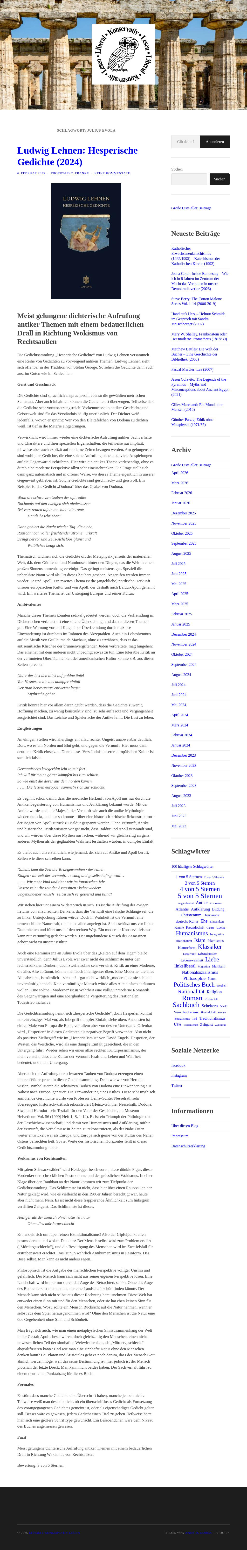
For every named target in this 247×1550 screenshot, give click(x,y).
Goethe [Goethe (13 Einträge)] (221, 927)
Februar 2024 (181, 735)
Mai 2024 (178, 705)
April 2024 (179, 715)
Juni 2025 (178, 574)
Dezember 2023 (183, 755)
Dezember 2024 (183, 634)
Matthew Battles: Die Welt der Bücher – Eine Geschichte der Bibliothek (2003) (194, 354)
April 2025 (179, 594)
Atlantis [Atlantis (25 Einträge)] (182, 909)
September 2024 (183, 664)
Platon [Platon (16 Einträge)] (212, 979)
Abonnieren (215, 142)
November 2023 (183, 765)
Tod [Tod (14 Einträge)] (194, 1018)
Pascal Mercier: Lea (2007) (192, 369)
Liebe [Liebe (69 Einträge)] (212, 959)
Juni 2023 (178, 816)
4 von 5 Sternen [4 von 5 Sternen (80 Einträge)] (200, 889)
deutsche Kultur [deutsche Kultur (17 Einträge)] (187, 921)
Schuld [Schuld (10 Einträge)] (223, 1006)
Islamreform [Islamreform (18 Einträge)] (187, 948)
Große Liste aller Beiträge (191, 208)
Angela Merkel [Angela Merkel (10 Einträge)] (185, 903)
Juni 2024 (178, 695)
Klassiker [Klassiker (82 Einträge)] (210, 947)
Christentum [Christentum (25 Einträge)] (191, 915)
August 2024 (181, 675)
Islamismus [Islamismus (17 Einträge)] (216, 941)
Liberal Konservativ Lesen (54, 1533)
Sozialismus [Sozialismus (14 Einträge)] (182, 1018)
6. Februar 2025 (31, 173)
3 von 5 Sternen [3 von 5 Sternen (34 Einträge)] (200, 883)
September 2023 (183, 785)
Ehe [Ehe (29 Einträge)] (203, 921)
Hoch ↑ (223, 1533)
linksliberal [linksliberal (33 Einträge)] (185, 965)
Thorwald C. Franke (70, 173)
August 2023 (181, 796)
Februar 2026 (181, 493)
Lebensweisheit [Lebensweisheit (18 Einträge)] (192, 960)
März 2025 (179, 604)
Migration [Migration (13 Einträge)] (204, 966)
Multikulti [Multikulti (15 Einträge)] (218, 966)
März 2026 (179, 483)
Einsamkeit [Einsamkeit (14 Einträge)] (217, 921)
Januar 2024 (180, 745)
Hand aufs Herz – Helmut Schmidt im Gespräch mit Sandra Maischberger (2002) (198, 319)
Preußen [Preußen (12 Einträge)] (221, 985)
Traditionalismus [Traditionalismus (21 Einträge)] (212, 1018)
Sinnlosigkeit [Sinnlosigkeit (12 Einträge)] (208, 1012)
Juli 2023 (178, 806)
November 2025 (183, 523)
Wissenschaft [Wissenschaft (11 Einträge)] (191, 1024)
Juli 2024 (178, 685)
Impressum (179, 1136)
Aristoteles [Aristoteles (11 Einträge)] (216, 903)
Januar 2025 (180, 624)
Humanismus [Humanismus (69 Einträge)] (192, 933)
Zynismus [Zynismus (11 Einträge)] (220, 1024)
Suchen (177, 169)
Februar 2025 (181, 614)
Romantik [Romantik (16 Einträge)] (211, 999)
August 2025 (181, 553)
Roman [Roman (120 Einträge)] (192, 998)
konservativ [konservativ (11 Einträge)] (189, 953)
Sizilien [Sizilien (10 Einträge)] (222, 1012)
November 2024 (183, 644)
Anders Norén (198, 1533)
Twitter (176, 1085)
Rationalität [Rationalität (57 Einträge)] (191, 991)
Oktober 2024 (181, 654)
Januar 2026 (180, 503)
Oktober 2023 (181, 776)
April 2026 (179, 473)
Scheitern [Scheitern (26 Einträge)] (210, 1005)
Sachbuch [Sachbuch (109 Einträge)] (186, 1005)
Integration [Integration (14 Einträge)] (217, 934)
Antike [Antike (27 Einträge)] (202, 902)
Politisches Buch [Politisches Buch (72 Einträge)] (194, 984)
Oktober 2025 (181, 533)
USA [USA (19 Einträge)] (177, 1024)
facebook (178, 1065)
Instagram (179, 1075)
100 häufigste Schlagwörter (192, 866)
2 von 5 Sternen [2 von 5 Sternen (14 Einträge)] (214, 877)
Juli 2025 (178, 564)
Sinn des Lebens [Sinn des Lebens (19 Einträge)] (186, 1012)
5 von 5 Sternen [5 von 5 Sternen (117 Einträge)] (200, 896)
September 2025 (183, 543)
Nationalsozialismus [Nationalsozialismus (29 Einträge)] (200, 972)
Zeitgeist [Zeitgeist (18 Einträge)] (206, 1024)
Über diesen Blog (184, 1126)
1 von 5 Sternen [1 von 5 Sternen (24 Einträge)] (189, 877)
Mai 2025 (178, 584)
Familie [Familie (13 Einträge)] (179, 927)
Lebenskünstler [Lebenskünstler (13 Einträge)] (207, 953)
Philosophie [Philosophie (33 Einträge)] (194, 978)
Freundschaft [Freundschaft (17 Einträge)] (195, 927)
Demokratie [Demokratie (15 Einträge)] (211, 915)
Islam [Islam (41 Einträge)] (200, 940)
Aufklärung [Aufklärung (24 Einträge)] (200, 909)
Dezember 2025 (183, 513)
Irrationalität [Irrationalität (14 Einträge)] (184, 941)
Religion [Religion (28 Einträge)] (214, 991)
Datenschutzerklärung (188, 1146)
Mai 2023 (178, 826)
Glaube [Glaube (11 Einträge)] (210, 927)
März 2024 (179, 725)
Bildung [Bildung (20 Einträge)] (218, 909)
